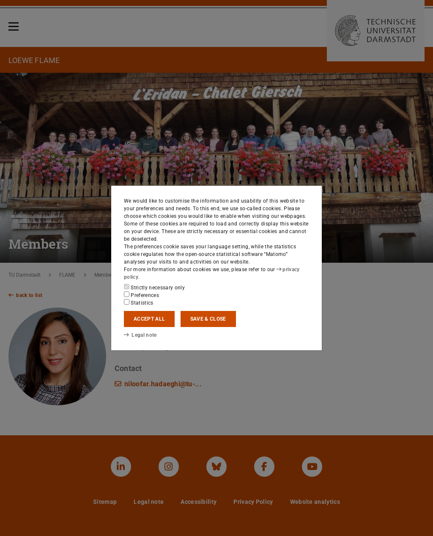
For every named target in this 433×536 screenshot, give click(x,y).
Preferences (141, 294)
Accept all (149, 319)
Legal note (140, 335)
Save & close (208, 319)
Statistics (138, 302)
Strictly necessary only (154, 287)
